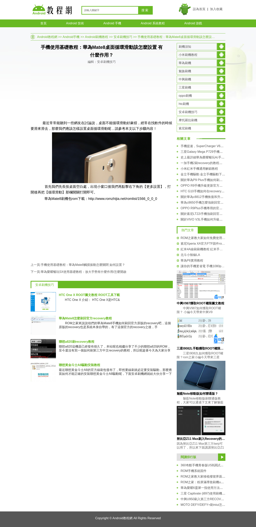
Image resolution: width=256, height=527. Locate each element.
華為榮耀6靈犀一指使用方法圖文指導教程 (209, 487)
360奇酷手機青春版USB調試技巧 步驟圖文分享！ (215, 465)
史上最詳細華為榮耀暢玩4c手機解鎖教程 (209, 157)
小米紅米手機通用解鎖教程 (199, 168)
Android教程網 (47, 37)
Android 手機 (112, 23)
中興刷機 (185, 79)
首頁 (43, 23)
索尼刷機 (185, 128)
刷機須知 (185, 46)
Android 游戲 (193, 23)
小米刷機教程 (188, 54)
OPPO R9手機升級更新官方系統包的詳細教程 (212, 185)
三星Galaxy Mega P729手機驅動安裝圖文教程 (213, 151)
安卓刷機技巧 (123, 37)
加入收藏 (216, 9)
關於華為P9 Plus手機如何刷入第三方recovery (212, 180)
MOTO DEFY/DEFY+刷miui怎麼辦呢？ (208, 504)
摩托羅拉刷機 (188, 120)
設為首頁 (199, 9)
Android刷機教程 (96, 37)
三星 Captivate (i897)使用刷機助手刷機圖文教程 (214, 493)
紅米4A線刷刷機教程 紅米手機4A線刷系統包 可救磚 (203, 249)
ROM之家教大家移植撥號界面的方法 (206, 476)
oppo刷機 (185, 95)
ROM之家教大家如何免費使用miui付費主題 (203, 238)
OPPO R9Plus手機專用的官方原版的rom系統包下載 (217, 208)
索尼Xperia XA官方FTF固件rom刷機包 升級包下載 (203, 243)
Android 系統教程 (153, 23)
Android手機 (71, 37)
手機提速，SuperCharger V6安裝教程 (207, 146)
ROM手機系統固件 (194, 471)
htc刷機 (184, 103)
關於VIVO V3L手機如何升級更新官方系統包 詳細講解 (218, 219)
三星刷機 (185, 87)
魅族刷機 (185, 71)
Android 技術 (75, 23)
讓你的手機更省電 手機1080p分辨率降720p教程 (203, 266)
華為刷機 (185, 63)
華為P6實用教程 (192, 260)
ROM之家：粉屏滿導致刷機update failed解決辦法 (215, 482)
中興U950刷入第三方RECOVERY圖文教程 (210, 499)
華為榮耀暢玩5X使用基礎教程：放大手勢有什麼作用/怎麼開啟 (83, 271)
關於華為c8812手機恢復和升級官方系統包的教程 (214, 197)
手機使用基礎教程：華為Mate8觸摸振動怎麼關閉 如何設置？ (83, 264)
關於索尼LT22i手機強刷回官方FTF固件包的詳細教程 (217, 213)
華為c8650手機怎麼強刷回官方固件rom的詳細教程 (216, 202)
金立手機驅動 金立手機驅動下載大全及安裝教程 (214, 174)
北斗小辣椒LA (190, 254)
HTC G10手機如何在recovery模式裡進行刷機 (212, 191)
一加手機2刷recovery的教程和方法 (205, 163)
